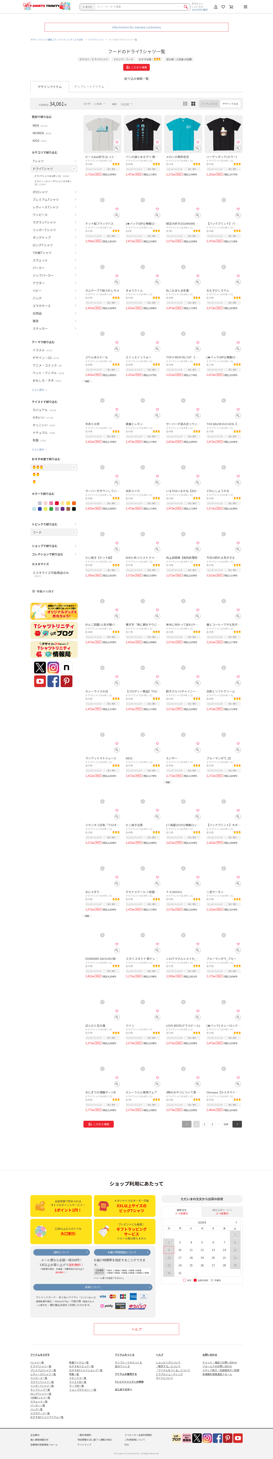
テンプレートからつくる (128, 1362)
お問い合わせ (209, 1354)
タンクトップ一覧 (40, 1390)
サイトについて (164, 1378)
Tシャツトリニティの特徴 (129, 1382)
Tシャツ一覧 (37, 1362)
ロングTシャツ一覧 (40, 1393)
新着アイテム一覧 (79, 1362)
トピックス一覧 (77, 1378)
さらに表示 (38, 390)
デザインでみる (230, 103)
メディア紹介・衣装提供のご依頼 (220, 1370)
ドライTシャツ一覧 (40, 1366)
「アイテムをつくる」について (173, 1370)
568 (226, 1124)
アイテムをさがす (40, 1354)
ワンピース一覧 (38, 1378)
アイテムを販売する (126, 1374)
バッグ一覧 (36, 1409)
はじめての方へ (123, 1389)
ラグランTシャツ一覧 (42, 1382)
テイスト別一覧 (77, 1382)
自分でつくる (122, 1366)
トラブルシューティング (169, 1374)
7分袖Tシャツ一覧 (40, 1397)
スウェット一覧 (39, 1401)
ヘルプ (136, 1329)
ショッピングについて (168, 1362)
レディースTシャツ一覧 (43, 1374)
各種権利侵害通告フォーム (217, 1374)
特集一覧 (74, 1374)
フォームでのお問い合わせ (217, 1366)
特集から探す (45, 591)
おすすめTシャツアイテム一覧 (47, 1417)
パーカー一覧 (37, 1405)
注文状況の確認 (200, 9)
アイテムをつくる (124, 1354)
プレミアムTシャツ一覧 (43, 1370)
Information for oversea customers (136, 27)
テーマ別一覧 (76, 1386)
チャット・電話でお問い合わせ (219, 1362)
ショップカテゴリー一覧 (82, 1390)
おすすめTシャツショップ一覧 (86, 1370)
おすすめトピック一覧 (81, 1366)
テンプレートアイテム (89, 86)
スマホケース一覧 (40, 1413)
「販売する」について (168, 1366)
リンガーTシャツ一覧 (42, 1386)
